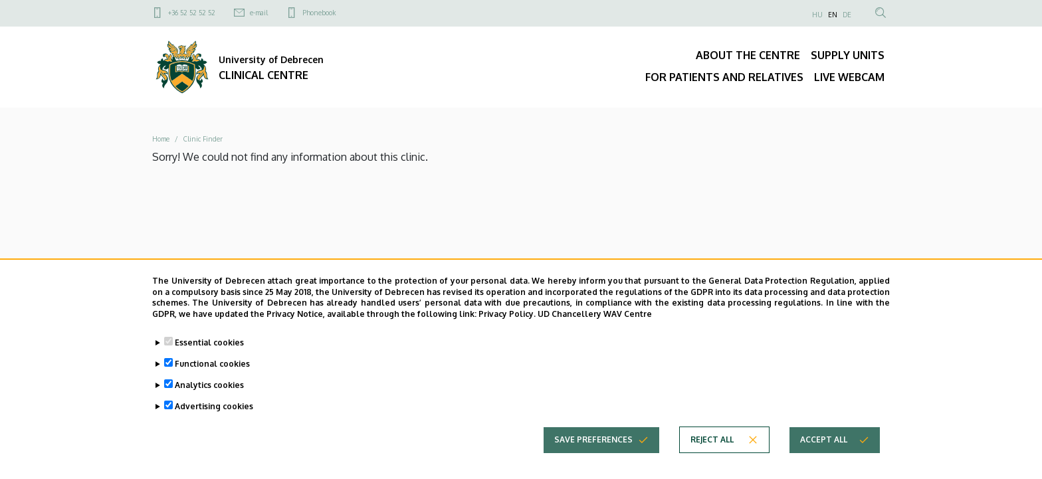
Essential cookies (209, 343)
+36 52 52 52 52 (191, 13)
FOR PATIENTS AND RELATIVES (724, 77)
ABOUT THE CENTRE (748, 55)
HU (817, 15)
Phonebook (319, 13)
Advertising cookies (214, 407)
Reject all (712, 440)
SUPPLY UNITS (848, 55)
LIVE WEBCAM (849, 77)
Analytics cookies (209, 386)
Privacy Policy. (507, 315)
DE (847, 15)
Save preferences (593, 440)
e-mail (259, 13)
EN (832, 15)
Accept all (823, 440)
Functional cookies (212, 364)
